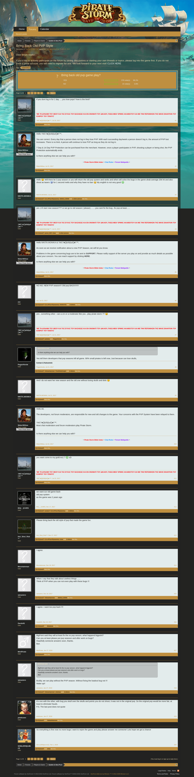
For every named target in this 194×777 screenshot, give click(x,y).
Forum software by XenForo (32, 774)
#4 (175, 229)
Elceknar (50, 626)
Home (22, 29)
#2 (175, 166)
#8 (175, 367)
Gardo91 (21, 623)
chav (54, 233)
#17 (175, 650)
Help (169, 770)
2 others (72, 371)
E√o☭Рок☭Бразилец (52, 199)
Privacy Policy (174, 774)
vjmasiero (22, 595)
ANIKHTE (63, 304)
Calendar (44, 29)
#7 (175, 335)
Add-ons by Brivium (110, 774)
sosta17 (47, 511)
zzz (19, 302)
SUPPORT (91, 253)
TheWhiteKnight (61, 371)
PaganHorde (57, 339)
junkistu (47, 339)
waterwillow (25, 67)
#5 (175, 272)
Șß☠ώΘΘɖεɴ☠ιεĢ (24, 747)
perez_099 (48, 233)
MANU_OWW (64, 199)
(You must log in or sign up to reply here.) (164, 759)
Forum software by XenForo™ (70, 774)
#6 (175, 300)
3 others (71, 511)
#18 (175, 688)
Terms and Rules (162, 774)
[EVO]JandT (40, 124)
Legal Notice (162, 770)
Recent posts (21, 34)
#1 (175, 120)
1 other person (77, 199)
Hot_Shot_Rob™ (24, 538)
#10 (175, 444)
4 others (72, 304)
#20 (175, 745)
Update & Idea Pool (32, 49)
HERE (87, 256)
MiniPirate (22, 652)
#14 (175, 565)
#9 (175, 395)
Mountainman (23, 567)
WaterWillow (23, 150)
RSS (178, 771)
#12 (175, 507)
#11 (175, 478)
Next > (53, 93)
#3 (175, 195)
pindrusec (22, 718)
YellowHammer (50, 371)
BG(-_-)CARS (23, 508)
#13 (175, 535)
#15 (175, 593)
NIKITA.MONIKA (24, 196)
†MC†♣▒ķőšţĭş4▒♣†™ (53, 49)
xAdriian (58, 692)
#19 (175, 716)
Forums (32, 29)
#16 (175, 622)
